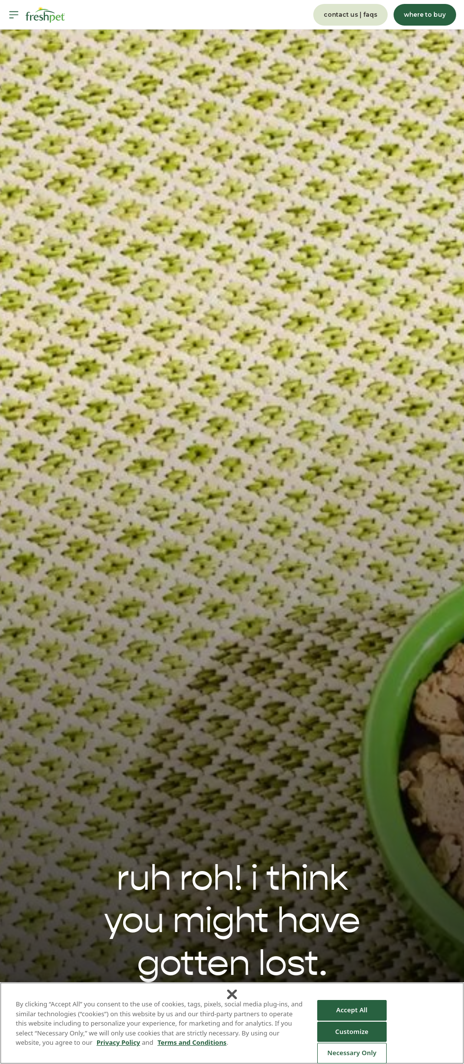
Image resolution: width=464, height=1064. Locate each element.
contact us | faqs (350, 14)
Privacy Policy (118, 1042)
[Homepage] (45, 15)
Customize (352, 1031)
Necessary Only (351, 1052)
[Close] (232, 994)
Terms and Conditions (192, 1042)
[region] (232, 1023)
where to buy (425, 14)
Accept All (352, 1009)
